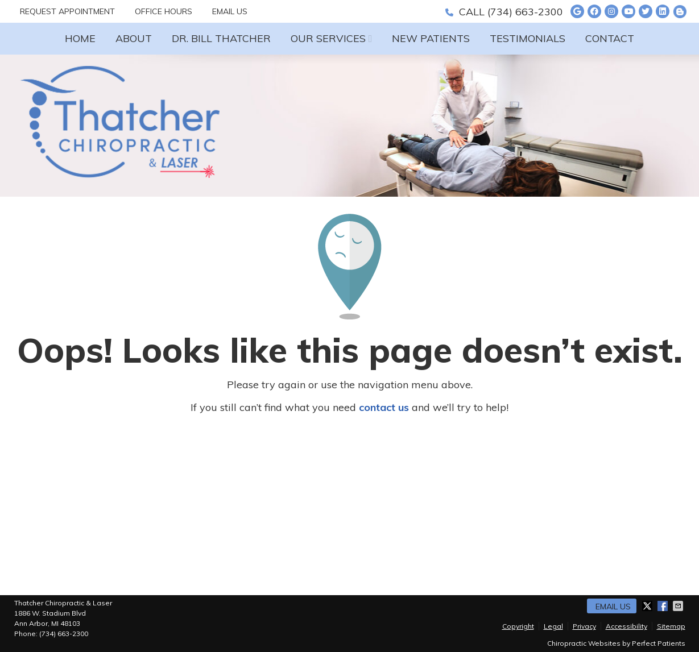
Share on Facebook (663, 606)
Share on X (648, 606)
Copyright (518, 626)
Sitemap (671, 626)
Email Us (229, 11)
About (133, 38)
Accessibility (626, 626)
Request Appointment (67, 11)
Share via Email (679, 606)
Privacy (584, 626)
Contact (609, 38)
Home (80, 38)
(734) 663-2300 (525, 11)
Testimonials (527, 38)
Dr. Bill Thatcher (221, 38)
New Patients (431, 38)
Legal (553, 626)
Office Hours (163, 11)
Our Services (328, 38)
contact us (384, 407)
